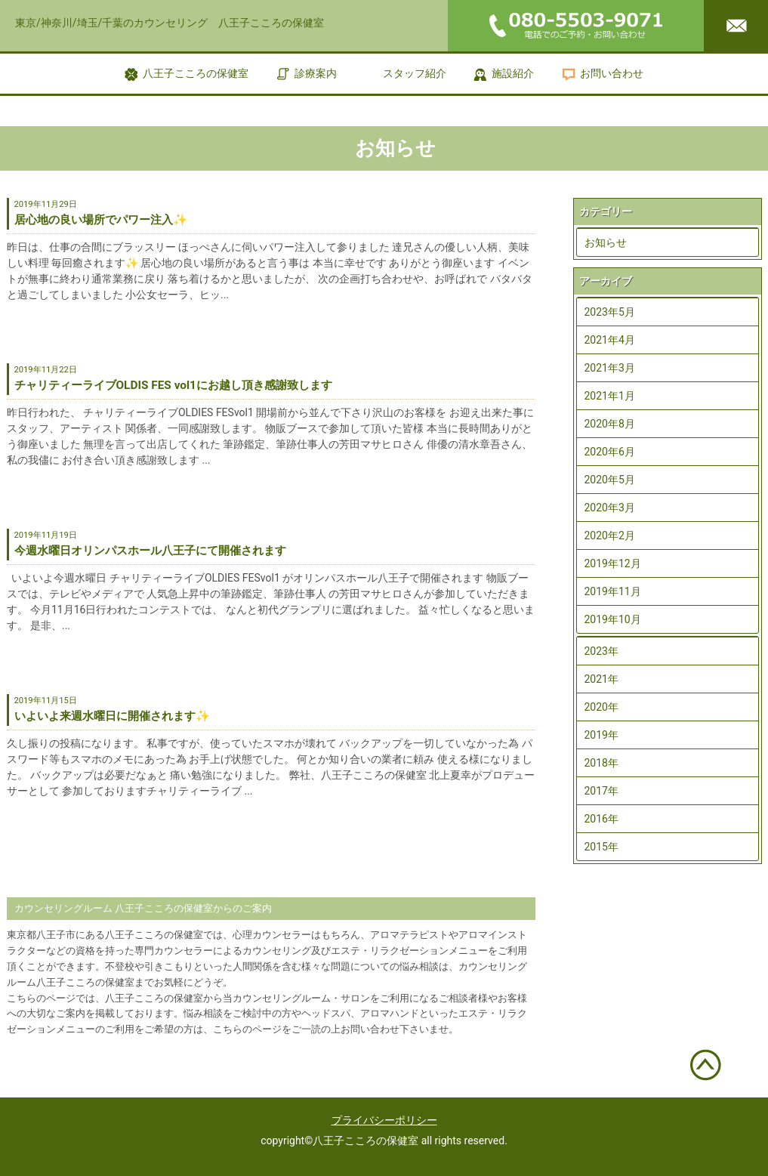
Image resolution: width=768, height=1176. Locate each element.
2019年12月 (612, 563)
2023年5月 (609, 312)
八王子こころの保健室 (195, 73)
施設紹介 (513, 73)
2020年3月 (609, 508)
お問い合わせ (611, 73)
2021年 (601, 679)
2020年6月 (609, 452)
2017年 (601, 791)
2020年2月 (609, 535)
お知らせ (605, 242)
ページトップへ (706, 1065)
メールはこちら (736, 25)
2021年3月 (609, 368)
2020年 (601, 707)
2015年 (601, 847)
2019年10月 (612, 619)
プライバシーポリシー (384, 1120)
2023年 (601, 651)
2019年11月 (612, 591)
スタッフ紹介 (414, 73)
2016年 (601, 819)
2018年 (601, 763)
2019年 (601, 735)
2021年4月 (609, 340)
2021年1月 (609, 396)
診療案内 (316, 73)
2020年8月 (609, 424)
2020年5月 (609, 480)
